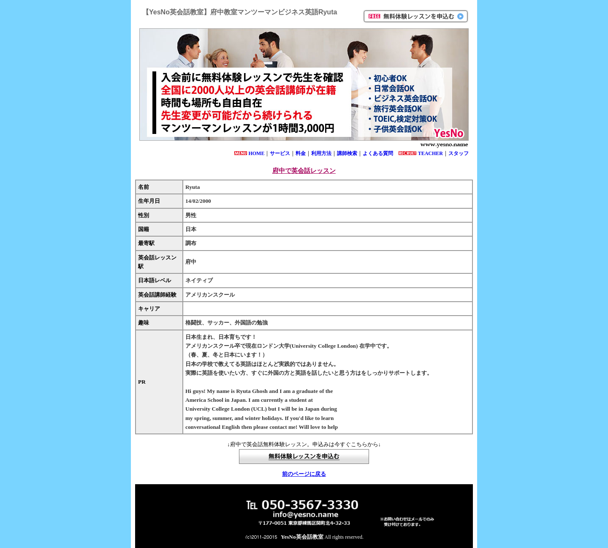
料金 (301, 153)
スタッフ (458, 153)
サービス (280, 153)
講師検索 (347, 153)
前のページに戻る (304, 474)
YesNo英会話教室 (302, 537)
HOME (256, 153)
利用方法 (321, 153)
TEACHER (430, 153)
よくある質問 (378, 153)
